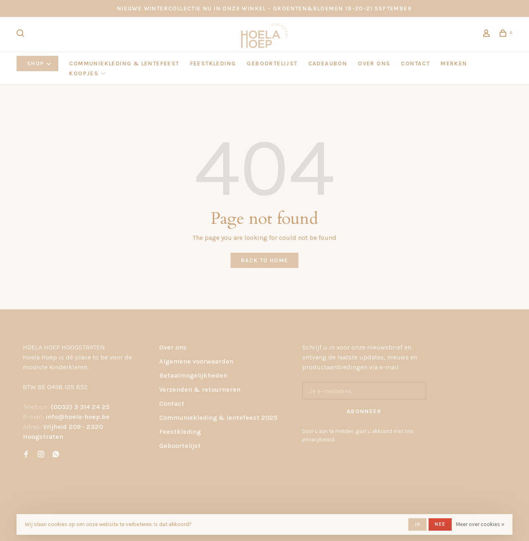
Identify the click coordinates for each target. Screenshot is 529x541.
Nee (440, 524)
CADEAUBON (328, 63)
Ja (417, 524)
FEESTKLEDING (213, 63)
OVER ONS (374, 63)
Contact (171, 403)
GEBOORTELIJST (272, 63)
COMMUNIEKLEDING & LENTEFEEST (124, 63)
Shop (39, 63)
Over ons (173, 347)
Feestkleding (180, 432)
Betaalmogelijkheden (193, 375)
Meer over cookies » (480, 524)
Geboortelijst (180, 446)
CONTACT (415, 63)
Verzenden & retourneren (200, 389)
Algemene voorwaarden (196, 361)
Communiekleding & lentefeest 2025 (218, 417)
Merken (454, 63)
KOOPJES (83, 73)
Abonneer (364, 411)
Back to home (264, 260)
